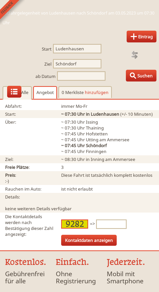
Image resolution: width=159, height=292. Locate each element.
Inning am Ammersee (113, 159)
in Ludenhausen (102, 114)
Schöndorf (96, 145)
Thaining (95, 128)
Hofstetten (97, 134)
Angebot (45, 92)
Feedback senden (12, 12)
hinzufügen (97, 92)
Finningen (96, 151)
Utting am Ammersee (107, 140)
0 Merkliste (85, 92)
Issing (92, 122)
